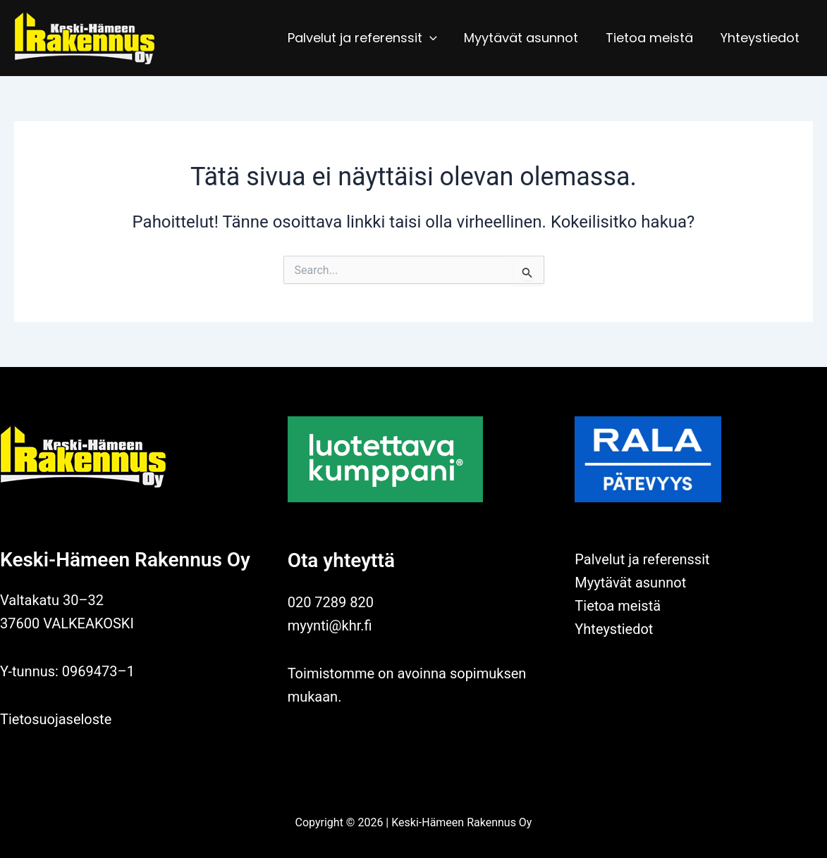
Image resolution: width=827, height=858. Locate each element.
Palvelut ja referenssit (368, 38)
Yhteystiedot (760, 37)
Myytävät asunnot (526, 37)
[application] (436, 38)
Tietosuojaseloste (55, 719)
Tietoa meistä (652, 37)
